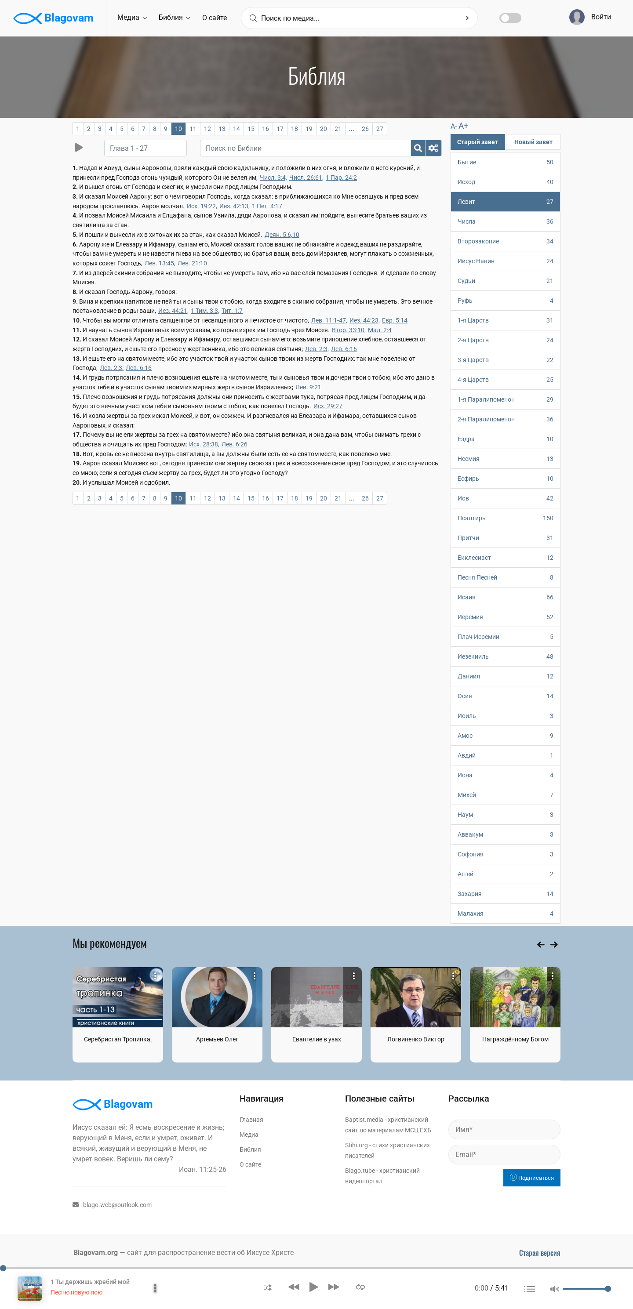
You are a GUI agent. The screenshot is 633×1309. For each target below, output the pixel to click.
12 (207, 128)
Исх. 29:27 (327, 406)
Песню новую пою (76, 1292)
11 (192, 128)
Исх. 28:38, (204, 444)
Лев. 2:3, (317, 348)
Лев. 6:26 (234, 444)
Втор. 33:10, (349, 330)
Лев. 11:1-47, (329, 320)
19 (309, 128)
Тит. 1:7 (232, 310)
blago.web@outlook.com (112, 1204)
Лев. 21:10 (192, 263)
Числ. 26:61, (306, 177)
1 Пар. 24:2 (341, 177)
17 (280, 128)
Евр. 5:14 (394, 320)
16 (265, 128)
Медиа (132, 17)
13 (222, 128)
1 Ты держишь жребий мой (90, 1281)
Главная (251, 1119)
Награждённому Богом (515, 1039)
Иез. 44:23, (364, 320)
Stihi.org (356, 1145)
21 (338, 128)
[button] (268, 1287)
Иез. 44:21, (173, 310)
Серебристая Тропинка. (118, 1039)
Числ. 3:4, (273, 177)
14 (236, 128)
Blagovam (53, 18)
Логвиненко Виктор (415, 1039)
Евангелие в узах (316, 1039)
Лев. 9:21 (308, 387)
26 (365, 128)
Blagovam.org (95, 1252)
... (351, 128)
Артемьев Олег (217, 1039)
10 (178, 128)
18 (294, 128)
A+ (463, 126)
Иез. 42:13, (234, 206)
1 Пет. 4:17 (267, 206)
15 (251, 128)
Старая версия (539, 1252)
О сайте (214, 18)
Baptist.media (364, 1119)
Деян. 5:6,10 (282, 234)
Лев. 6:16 (344, 348)
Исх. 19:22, (202, 206)
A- (454, 126)
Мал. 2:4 (380, 330)
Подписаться (532, 1178)
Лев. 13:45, (160, 263)
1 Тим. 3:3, (205, 310)
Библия (174, 17)
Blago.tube (360, 1170)
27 (379, 128)
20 (323, 128)
